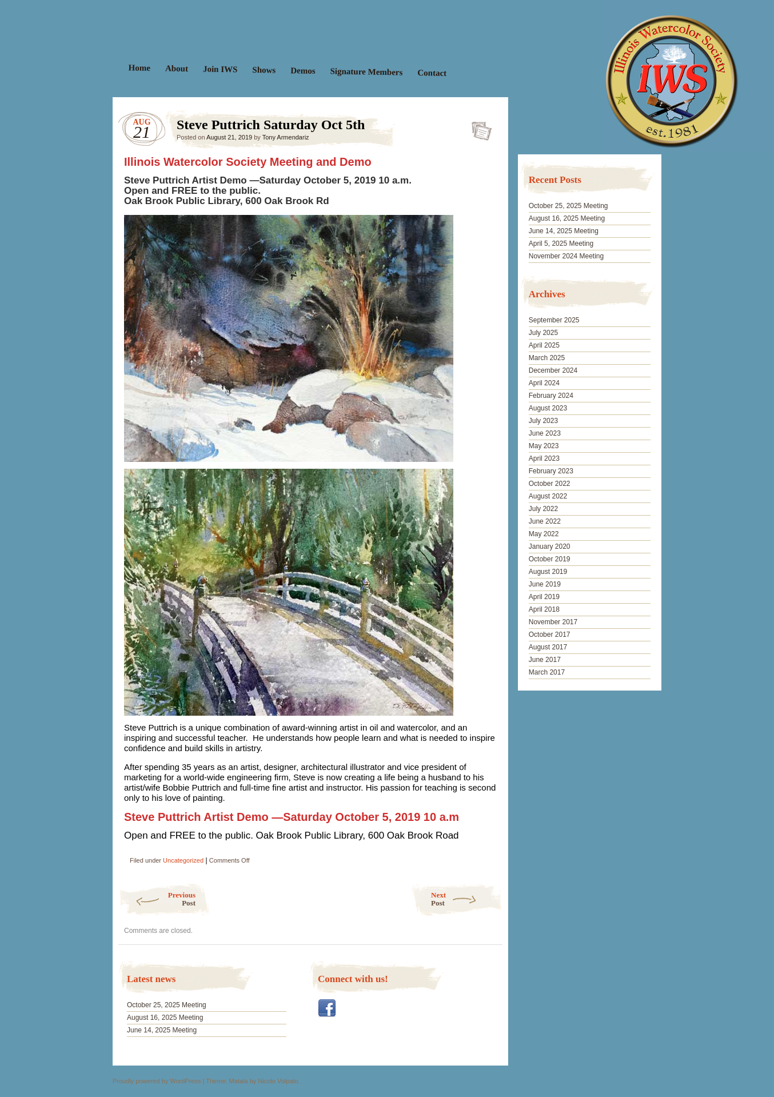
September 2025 (554, 320)
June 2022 (545, 521)
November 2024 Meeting (566, 256)
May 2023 (544, 446)
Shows (264, 70)
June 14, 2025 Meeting (162, 1030)
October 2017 (549, 635)
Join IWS (220, 69)
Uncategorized (183, 860)
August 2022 (548, 496)
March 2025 (547, 358)
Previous (157, 899)
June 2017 (545, 660)
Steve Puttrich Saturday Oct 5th (478, 127)
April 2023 (544, 458)
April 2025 (544, 345)
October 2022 (549, 484)
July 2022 (543, 509)
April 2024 (544, 383)
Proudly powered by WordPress (157, 1081)
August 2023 (548, 408)
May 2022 (544, 534)
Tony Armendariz (285, 137)
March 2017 (547, 672)
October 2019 (549, 559)
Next (466, 899)
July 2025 (543, 333)
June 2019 (545, 584)
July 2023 (543, 421)
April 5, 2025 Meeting (561, 244)
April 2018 (544, 609)
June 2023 (545, 433)
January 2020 (549, 546)
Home (140, 68)
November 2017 (553, 622)
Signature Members (366, 71)
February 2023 (551, 471)
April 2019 (544, 597)
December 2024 (553, 370)
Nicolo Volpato (278, 1081)
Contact (431, 73)
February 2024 (551, 396)
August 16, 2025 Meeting (165, 1018)
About (176, 68)
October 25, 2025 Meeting (166, 1005)
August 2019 (548, 572)
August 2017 (548, 647)
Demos (303, 70)
